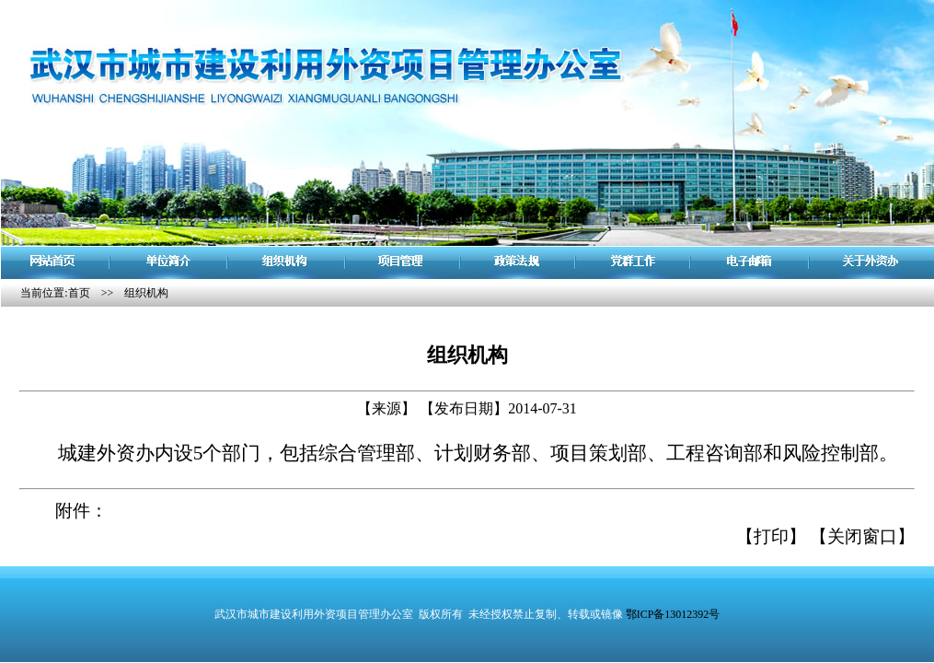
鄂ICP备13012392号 (673, 614)
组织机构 (146, 292)
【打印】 (771, 536)
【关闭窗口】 (862, 536)
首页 (79, 292)
